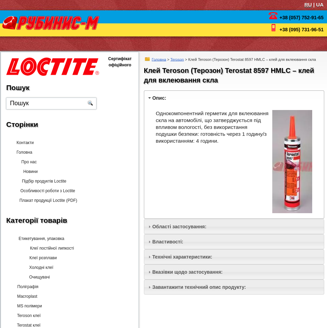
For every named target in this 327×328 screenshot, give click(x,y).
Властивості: (167, 241)
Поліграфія (27, 286)
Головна (159, 59)
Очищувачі (37, 277)
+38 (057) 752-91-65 (301, 17)
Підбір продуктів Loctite (42, 181)
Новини (29, 171)
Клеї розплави (40, 257)
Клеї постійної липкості (49, 248)
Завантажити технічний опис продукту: (199, 287)
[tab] (234, 97)
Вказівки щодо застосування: (187, 272)
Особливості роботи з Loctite (45, 190)
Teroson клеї (28, 315)
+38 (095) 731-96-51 (301, 29)
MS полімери (29, 306)
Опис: (159, 98)
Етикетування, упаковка (40, 238)
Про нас (31, 162)
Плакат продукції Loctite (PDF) (46, 200)
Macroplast (27, 296)
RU (308, 5)
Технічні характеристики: (182, 257)
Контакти (25, 142)
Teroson (177, 59)
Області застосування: (179, 226)
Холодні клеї (39, 267)
